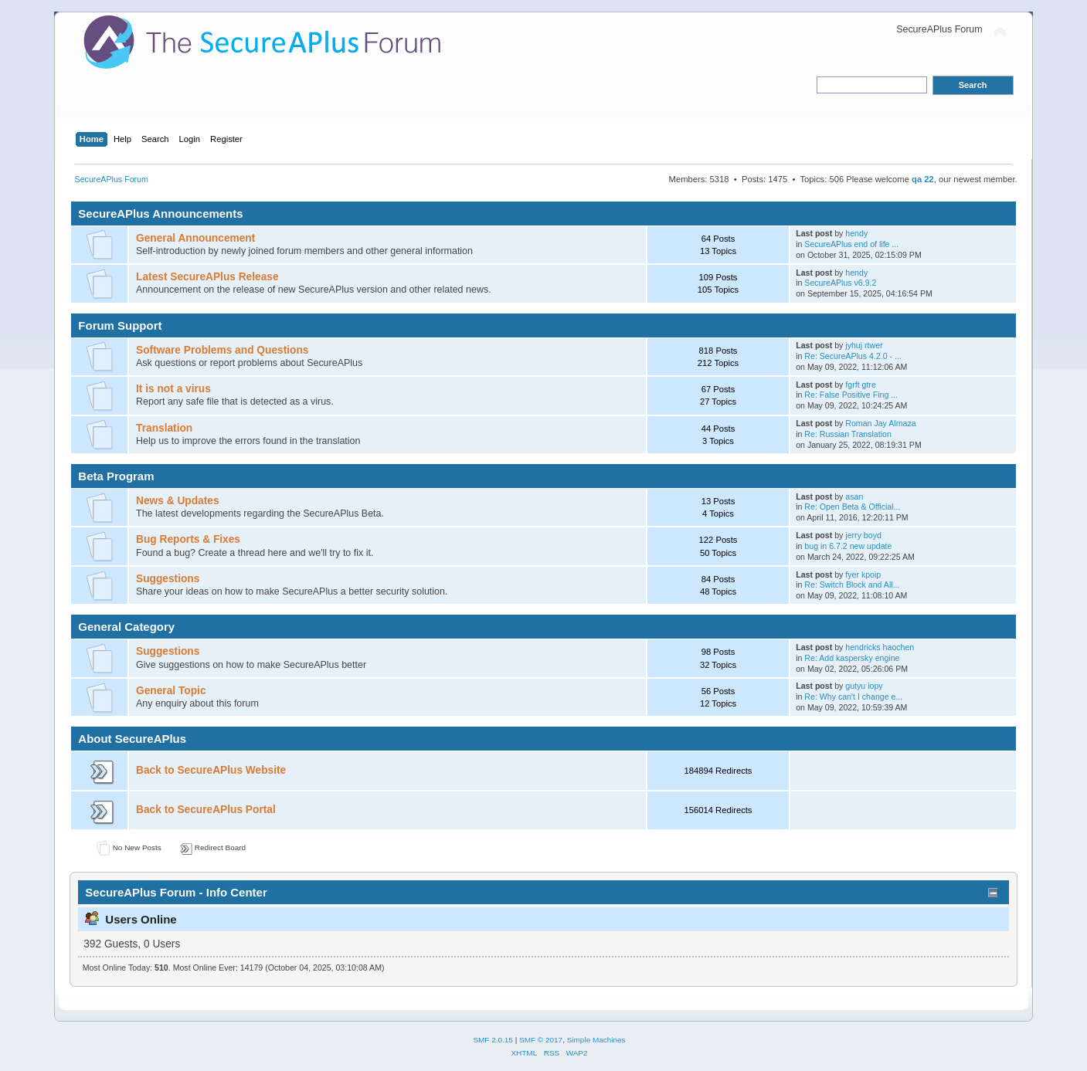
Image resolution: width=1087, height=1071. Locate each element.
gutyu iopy (863, 685)
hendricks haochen (879, 647)
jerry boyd (863, 535)
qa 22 (923, 179)
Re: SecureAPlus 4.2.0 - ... (852, 356)
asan (854, 496)
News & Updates (177, 501)
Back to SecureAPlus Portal (206, 809)
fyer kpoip (863, 574)
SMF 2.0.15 (493, 1039)
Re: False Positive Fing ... (851, 394)
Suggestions (167, 579)
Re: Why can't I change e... (853, 696)
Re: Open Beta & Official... (852, 506)
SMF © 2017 (540, 1039)
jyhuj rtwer (863, 345)
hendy (856, 233)
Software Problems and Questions (222, 350)
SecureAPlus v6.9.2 (840, 282)
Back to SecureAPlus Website (211, 770)
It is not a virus (173, 389)
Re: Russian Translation (847, 434)
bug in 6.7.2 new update (848, 546)
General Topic (171, 690)
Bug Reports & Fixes (188, 539)
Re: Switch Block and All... (851, 584)
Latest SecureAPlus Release (207, 277)
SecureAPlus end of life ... (851, 244)
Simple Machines (596, 1039)
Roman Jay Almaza (880, 423)
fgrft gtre (860, 384)
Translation (164, 428)
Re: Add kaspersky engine (851, 658)
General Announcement (195, 238)
